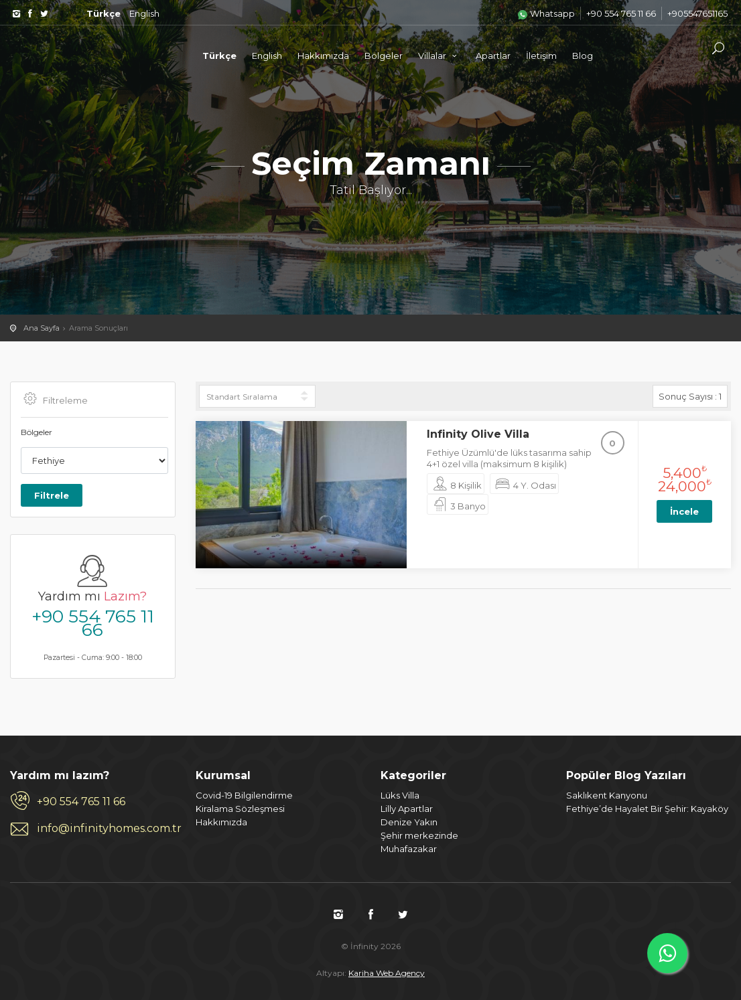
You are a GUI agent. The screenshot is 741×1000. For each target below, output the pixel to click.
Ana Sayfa (41, 328)
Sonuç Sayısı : (690, 396)
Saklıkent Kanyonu (606, 795)
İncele (684, 511)
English (144, 13)
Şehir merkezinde (419, 835)
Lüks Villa (400, 795)
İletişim (541, 55)
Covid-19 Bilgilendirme (244, 795)
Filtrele (51, 495)
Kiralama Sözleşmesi (240, 808)
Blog (582, 55)
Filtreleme (54, 399)
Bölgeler (383, 55)
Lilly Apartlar (407, 808)
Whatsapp (546, 13)
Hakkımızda (323, 55)
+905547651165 (697, 13)
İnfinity (94, 54)
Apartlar (493, 55)
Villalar (439, 55)
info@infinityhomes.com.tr (106, 828)
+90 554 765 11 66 (621, 13)
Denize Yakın (409, 822)
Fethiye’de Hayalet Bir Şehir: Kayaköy (647, 808)
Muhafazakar (409, 848)
